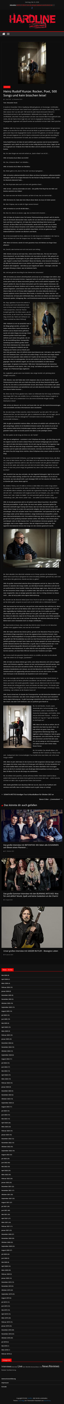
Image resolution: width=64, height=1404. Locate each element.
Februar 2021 (5, 1226)
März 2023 (4, 1127)
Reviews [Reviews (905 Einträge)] (54, 1366)
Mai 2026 (4, 975)
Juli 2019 (4, 1302)
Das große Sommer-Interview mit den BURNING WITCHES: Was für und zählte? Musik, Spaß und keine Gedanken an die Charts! (30, 894)
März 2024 (4, 1079)
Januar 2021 (5, 1230)
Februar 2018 (5, 1354)
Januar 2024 (5, 1087)
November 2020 (6, 1238)
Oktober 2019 (5, 1290)
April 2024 (4, 1075)
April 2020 (4, 1266)
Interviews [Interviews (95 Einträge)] (6, 1366)
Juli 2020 (4, 1254)
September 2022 (6, 1151)
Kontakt (4, 1387)
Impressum (5, 1383)
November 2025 (6, 999)
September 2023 (6, 1103)
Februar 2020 (5, 1274)
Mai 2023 (4, 1119)
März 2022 (4, 1174)
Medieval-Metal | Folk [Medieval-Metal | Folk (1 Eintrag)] (36, 1367)
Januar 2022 (5, 1182)
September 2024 (6, 1055)
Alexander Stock (18, 99)
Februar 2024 (5, 1083)
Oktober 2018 (5, 1338)
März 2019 (4, 1318)
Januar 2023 (5, 1135)
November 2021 (6, 1190)
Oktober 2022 (5, 1146)
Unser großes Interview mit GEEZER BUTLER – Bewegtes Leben (30, 951)
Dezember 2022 (6, 1139)
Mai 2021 (4, 1214)
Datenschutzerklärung (8, 1379)
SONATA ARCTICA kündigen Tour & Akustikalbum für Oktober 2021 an (27, 794)
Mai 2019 (4, 1310)
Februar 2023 (5, 1131)
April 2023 (4, 1123)
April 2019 (4, 1314)
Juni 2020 (4, 1258)
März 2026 (4, 983)
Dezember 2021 (6, 1186)
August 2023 (5, 1107)
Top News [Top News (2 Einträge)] (9, 1370)
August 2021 (5, 1202)
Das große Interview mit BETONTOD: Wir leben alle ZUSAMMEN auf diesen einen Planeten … (31, 846)
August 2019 (5, 1298)
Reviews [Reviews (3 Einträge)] (3, 1370)
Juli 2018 (4, 1342)
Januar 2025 (5, 1039)
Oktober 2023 (5, 1099)
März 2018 (4, 1350)
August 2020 (5, 1250)
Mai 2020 (4, 1262)
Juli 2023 (4, 1111)
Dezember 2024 (6, 1043)
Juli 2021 (4, 1206)
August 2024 (5, 1059)
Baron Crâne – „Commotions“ (51, 799)
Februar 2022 (5, 1178)
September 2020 (6, 1246)
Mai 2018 (4, 1346)
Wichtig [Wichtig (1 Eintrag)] (14, 1370)
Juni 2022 (4, 1162)
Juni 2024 (4, 1067)
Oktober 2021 (5, 1194)
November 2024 (6, 1047)
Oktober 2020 (5, 1242)
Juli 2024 (4, 1063)
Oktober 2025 (5, 1003)
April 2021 (4, 1218)
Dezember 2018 (6, 1330)
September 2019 (6, 1294)
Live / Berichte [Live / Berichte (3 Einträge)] (27, 1367)
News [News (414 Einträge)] (45, 1366)
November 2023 (6, 1095)
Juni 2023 (4, 1115)
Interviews (7, 87)
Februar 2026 (5, 987)
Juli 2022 (4, 1158)
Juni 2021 (4, 1210)
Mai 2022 (4, 1166)
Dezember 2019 (6, 1282)
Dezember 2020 (6, 1234)
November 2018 (6, 1334)
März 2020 (4, 1270)
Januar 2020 (5, 1278)
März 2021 (4, 1222)
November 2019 (6, 1286)
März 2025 (4, 1031)
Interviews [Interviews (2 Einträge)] (14, 1367)
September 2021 (6, 1198)
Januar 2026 (5, 991)
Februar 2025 (5, 1035)
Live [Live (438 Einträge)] (20, 1366)
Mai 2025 (4, 1023)
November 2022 (6, 1143)
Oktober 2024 (5, 1051)
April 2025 (4, 1027)
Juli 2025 (4, 1015)
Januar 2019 (5, 1326)
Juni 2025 (4, 1019)
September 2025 (6, 1007)
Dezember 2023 (6, 1091)
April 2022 (4, 1170)
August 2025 (5, 1011)
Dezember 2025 (6, 995)
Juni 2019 (4, 1306)
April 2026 (4, 979)
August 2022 (5, 1155)
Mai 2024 (4, 1071)
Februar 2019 (5, 1322)
